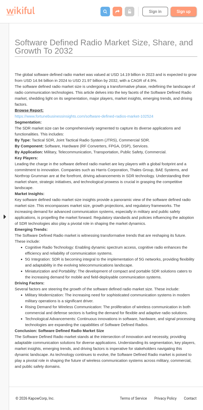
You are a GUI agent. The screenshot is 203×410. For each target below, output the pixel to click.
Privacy (165, 398)
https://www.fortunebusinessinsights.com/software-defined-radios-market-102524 (84, 116)
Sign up (184, 11)
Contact (190, 398)
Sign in (155, 11)
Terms (133, 398)
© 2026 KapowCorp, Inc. (34, 398)
